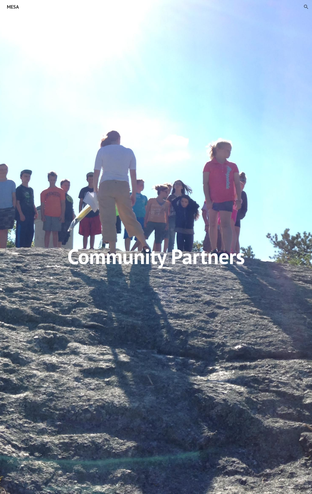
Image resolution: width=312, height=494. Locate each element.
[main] (156, 247)
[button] (306, 7)
